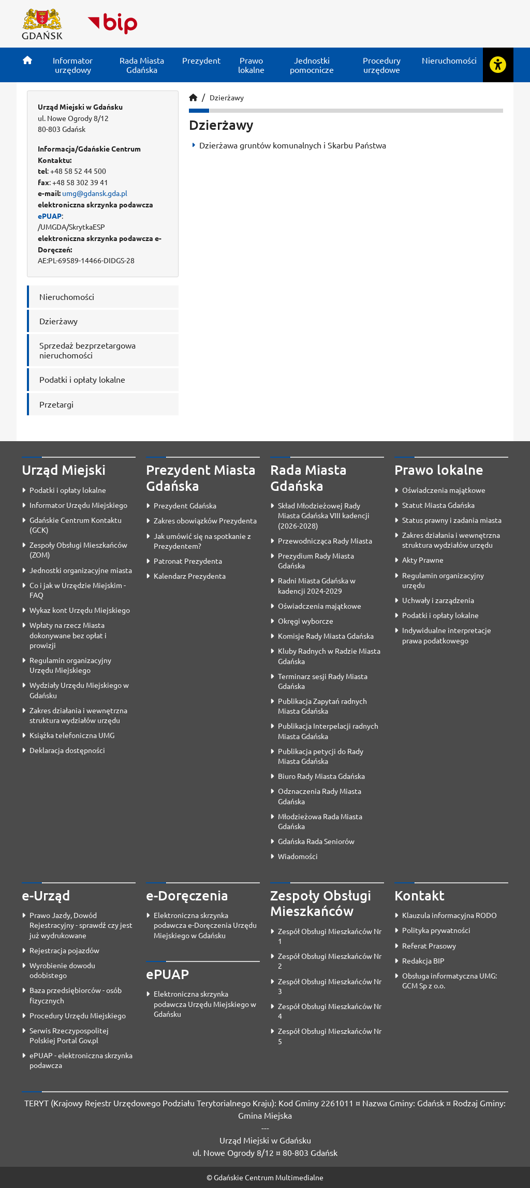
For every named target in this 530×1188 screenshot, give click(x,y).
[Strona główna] (27, 60)
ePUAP (50, 215)
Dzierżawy (227, 97)
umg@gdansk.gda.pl (94, 193)
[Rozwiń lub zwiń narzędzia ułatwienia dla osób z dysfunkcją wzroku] (497, 65)
